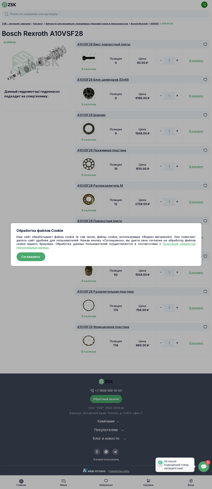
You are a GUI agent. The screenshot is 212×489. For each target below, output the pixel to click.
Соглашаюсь (30, 256)
